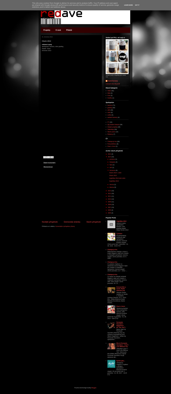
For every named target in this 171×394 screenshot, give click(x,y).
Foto (108, 95)
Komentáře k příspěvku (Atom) (65, 226)
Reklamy (110, 134)
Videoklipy (110, 129)
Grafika (109, 98)
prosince (112, 159)
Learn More (128, 5)
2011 (109, 196)
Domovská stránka (72, 222)
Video (109, 91)
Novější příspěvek (50, 222)
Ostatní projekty (112, 127)
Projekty (46, 30)
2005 (109, 213)
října (111, 165)
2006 (109, 210)
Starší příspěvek (93, 222)
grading (109, 107)
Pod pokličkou (111, 144)
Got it (137, 5)
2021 (109, 154)
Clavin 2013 (113, 175)
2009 (109, 202)
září (111, 167)
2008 (109, 204)
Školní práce (111, 132)
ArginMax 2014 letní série (117, 178)
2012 (109, 193)
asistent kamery (112, 117)
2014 (109, 157)
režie (108, 112)
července (113, 170)
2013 (109, 191)
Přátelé (69, 30)
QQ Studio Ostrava (113, 124)
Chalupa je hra (112, 141)
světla (109, 115)
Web (108, 93)
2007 (109, 207)
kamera (109, 105)
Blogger (93, 388)
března (112, 187)
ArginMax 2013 (114, 181)
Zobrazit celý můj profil (113, 84)
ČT (108, 122)
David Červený (113, 81)
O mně (58, 30)
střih (108, 110)
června (112, 184)
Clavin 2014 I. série (115, 173)
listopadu (113, 162)
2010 (109, 199)
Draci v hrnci (111, 146)
